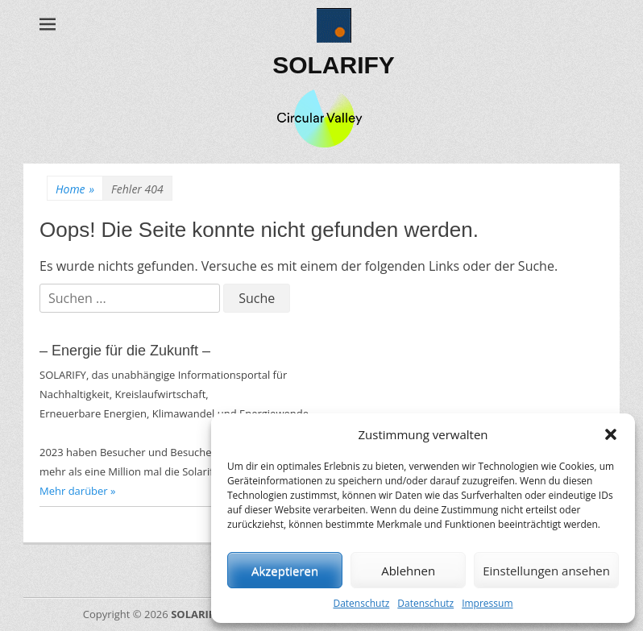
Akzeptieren (284, 571)
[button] (611, 434)
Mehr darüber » (77, 491)
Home (75, 189)
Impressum (487, 603)
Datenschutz (361, 603)
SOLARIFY (333, 65)
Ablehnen (408, 571)
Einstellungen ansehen (546, 571)
